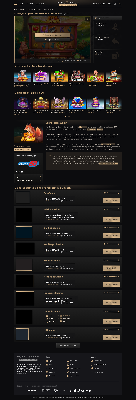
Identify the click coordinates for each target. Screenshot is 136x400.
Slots (22, 4)
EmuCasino (50, 193)
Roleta (30, 4)
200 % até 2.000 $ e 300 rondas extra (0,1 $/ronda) (60, 216)
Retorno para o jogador (102, 37)
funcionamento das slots (108, 163)
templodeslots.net (98, 397)
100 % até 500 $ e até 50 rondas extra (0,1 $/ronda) (59, 300)
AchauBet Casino (53, 276)
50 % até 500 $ (58, 250)
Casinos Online (99, 4)
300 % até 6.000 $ (59, 336)
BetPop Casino (52, 260)
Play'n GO (83, 127)
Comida (100, 129)
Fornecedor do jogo (101, 23)
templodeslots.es (71, 397)
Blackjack (40, 4)
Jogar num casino (102, 18)
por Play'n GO (64, 14)
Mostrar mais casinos (68, 346)
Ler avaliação (82, 61)
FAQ (109, 4)
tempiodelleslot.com (84, 397)
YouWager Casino (54, 244)
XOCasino (49, 329)
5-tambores (91, 129)
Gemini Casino (52, 311)
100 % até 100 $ (58, 199)
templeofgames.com (57, 397)
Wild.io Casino (52, 209)
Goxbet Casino (52, 227)
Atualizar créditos (69, 61)
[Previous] (117, 67)
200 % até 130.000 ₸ (60, 234)
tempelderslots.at (44, 397)
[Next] (120, 67)
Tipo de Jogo (99, 52)
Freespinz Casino (53, 292)
